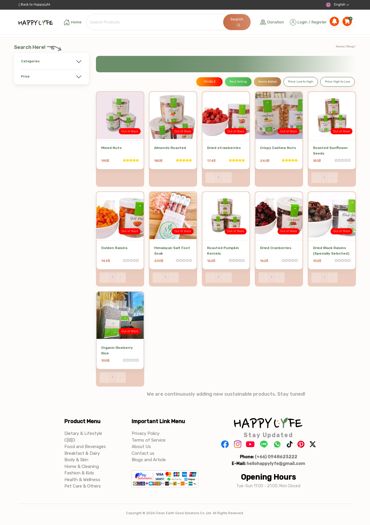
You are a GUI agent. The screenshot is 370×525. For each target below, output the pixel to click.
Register (319, 22)
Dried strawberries (224, 148)
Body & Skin (76, 459)
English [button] (337, 4)
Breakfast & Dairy (82, 453)
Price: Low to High (300, 81)
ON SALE (209, 81)
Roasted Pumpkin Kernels (223, 250)
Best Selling (238, 81)
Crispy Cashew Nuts (278, 148)
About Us (141, 446)
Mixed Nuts (111, 148)
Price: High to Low (337, 81)
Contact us (143, 453)
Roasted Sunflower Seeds (330, 150)
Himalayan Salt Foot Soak (172, 250)
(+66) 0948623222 (276, 456)
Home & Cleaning (81, 466)
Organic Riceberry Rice (117, 350)
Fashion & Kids (79, 473)
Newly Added (267, 81)
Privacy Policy (145, 433)
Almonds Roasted (170, 148)
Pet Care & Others (82, 486)
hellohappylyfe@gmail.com (276, 463)
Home (340, 46)
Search (236, 22)
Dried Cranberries (275, 248)
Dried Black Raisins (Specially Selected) (331, 250)
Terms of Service (149, 440)
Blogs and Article (149, 459)
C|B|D (69, 440)
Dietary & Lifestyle (83, 433)
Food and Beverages (85, 446)
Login (302, 22)
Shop (350, 46)
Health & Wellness (82, 479)
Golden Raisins (114, 248)
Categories (30, 61)
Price (25, 76)
